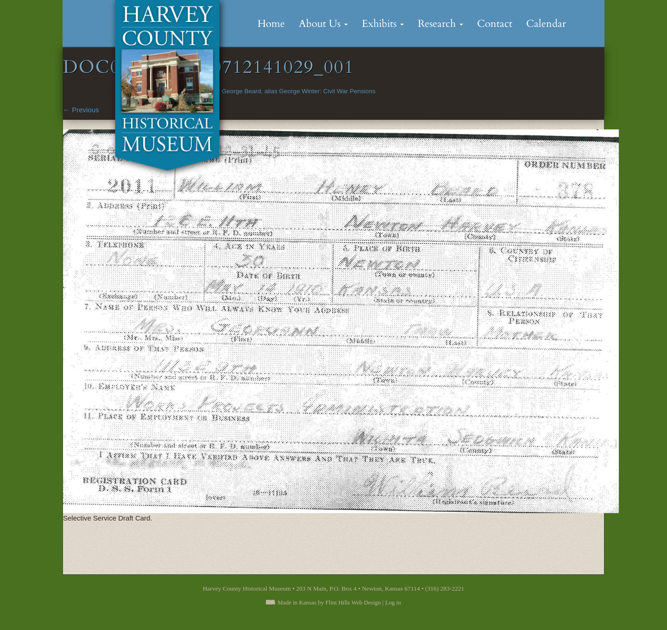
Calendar (546, 24)
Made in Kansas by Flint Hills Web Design (329, 602)
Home (271, 24)
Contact (494, 24)
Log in (393, 602)
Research (440, 24)
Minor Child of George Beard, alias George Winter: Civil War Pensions (279, 91)
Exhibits (383, 24)
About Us (323, 24)
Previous (81, 110)
